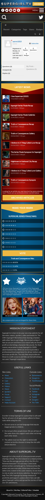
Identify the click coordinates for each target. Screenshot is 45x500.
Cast (6, 381)
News (7, 375)
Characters (9, 378)
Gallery (7, 384)
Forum (7, 394)
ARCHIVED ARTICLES (22, 197)
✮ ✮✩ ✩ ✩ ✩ (10, 242)
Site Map (17, 490)
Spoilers (8, 392)
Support (8, 397)
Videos (7, 386)
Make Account (10, 403)
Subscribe (34, 43)
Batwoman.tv (37, 375)
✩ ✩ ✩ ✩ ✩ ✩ (10, 247)
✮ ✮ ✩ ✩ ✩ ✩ (10, 238)
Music (7, 389)
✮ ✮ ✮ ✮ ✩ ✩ (10, 230)
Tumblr (34, 397)
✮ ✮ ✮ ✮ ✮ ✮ (10, 221)
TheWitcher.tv (37, 381)
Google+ (35, 400)
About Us (9, 490)
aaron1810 (17, 42)
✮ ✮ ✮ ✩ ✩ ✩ (10, 234)
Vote (23, 253)
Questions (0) (7, 66)
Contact (8, 400)
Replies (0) (6, 73)
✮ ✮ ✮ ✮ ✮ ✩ (10, 225)
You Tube (35, 402)
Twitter (35, 392)
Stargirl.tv (36, 378)
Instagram (36, 394)
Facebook (35, 389)
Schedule (36, 490)
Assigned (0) (6, 70)
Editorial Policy (26, 490)
